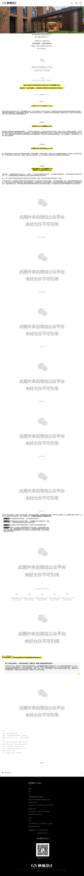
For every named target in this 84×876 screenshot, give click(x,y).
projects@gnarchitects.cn (34, 814)
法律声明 (58, 870)
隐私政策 (64, 870)
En (72, 3)
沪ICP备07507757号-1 (41, 870)
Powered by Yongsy (51, 870)
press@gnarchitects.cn (34, 826)
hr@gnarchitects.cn (42, 833)
